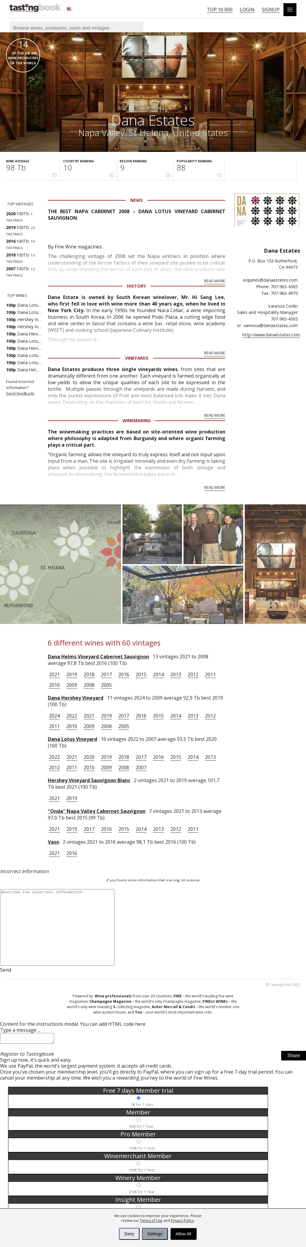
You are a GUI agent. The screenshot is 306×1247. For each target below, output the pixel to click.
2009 (71, 685)
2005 (106, 685)
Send (5, 970)
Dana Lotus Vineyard (72, 739)
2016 (123, 674)
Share (293, 1057)
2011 (210, 674)
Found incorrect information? (27, 387)
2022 (71, 715)
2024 (54, 715)
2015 (141, 674)
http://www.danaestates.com (271, 335)
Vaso (53, 842)
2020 (89, 757)
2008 (89, 685)
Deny (129, 1233)
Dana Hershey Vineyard (75, 698)
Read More (214, 280)
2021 (54, 674)
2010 (54, 685)
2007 (141, 767)
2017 (106, 674)
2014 (158, 674)
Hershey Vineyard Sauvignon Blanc (89, 780)
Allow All (183, 1233)
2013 (175, 674)
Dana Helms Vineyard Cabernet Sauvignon (98, 656)
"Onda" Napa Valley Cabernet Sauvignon (97, 811)
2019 (71, 674)
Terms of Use (151, 1220)
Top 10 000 (219, 9)
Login (247, 9)
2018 (89, 674)
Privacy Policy (182, 1220)
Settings (155, 1233)
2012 (193, 674)
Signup (271, 9)
